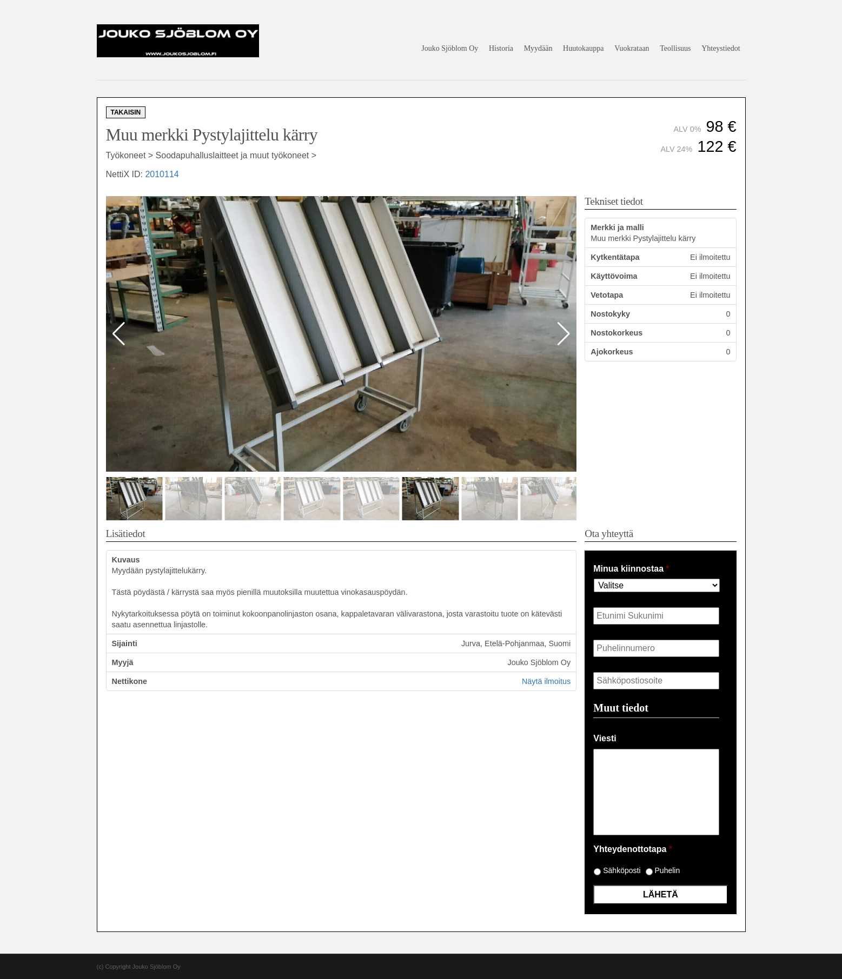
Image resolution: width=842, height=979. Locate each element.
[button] (563, 334)
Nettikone (130, 681)
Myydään (538, 48)
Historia (501, 48)
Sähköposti (621, 870)
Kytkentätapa (615, 257)
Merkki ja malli (617, 227)
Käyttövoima (614, 276)
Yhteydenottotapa (632, 849)
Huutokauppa (583, 48)
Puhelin (667, 870)
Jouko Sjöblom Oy (449, 48)
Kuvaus (126, 559)
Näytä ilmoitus (546, 681)
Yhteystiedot (720, 48)
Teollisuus (675, 48)
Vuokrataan (631, 48)
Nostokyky (610, 314)
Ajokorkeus (612, 351)
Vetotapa (607, 295)
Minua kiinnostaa (631, 568)
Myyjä (123, 662)
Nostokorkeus (616, 332)
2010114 (161, 174)
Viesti (604, 738)
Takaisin (126, 112)
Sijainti (124, 643)
